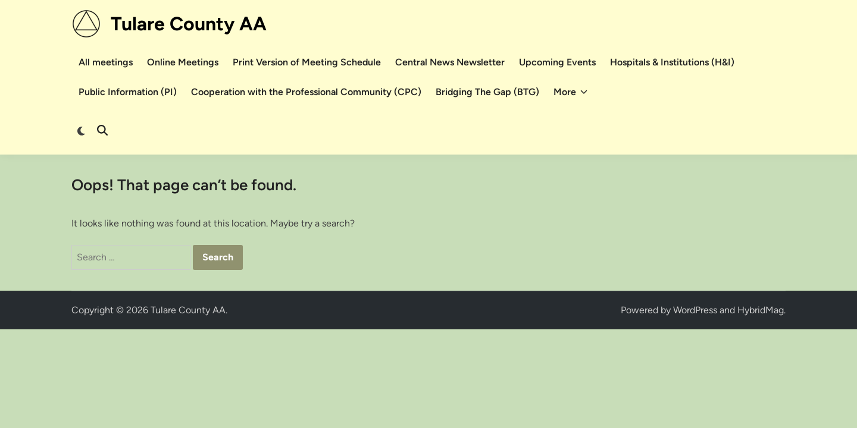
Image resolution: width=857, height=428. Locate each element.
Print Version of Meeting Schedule (307, 62)
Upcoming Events (557, 62)
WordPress (695, 310)
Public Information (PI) (128, 91)
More (570, 92)
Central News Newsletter (450, 62)
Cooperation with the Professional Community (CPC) (306, 91)
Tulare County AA (189, 23)
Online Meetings (182, 62)
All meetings (106, 62)
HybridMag (760, 310)
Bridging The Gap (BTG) (487, 91)
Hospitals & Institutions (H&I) (672, 62)
